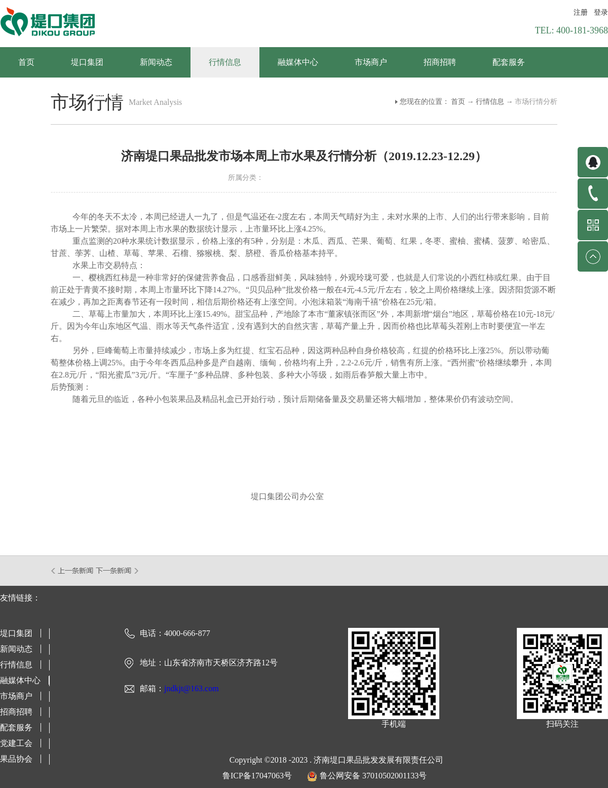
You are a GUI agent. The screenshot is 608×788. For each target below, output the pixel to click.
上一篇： (73, 571)
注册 (581, 12)
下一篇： (117, 571)
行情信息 (490, 101)
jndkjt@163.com (191, 688)
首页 (26, 62)
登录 (601, 12)
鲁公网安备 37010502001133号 (373, 775)
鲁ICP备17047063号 (257, 775)
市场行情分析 (536, 101)
